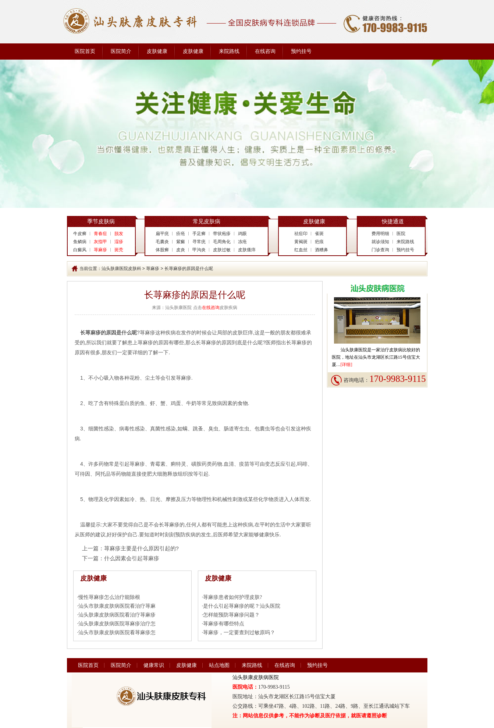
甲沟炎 (199, 249)
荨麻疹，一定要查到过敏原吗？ (239, 632)
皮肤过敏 (222, 249)
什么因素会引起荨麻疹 (131, 558)
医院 (401, 233)
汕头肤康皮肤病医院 (255, 677)
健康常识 (153, 665)
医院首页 (85, 51)
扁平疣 (162, 233)
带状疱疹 (222, 233)
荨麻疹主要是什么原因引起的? (141, 548)
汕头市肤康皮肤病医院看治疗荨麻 (117, 606)
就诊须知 (380, 241)
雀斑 (319, 233)
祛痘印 (301, 233)
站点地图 (219, 665)
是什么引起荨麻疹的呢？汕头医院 (241, 606)
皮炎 (180, 249)
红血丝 (301, 249)
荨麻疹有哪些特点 (223, 623)
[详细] (346, 364)
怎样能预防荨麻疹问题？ (231, 615)
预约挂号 (301, 51)
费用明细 (380, 233)
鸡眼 (242, 233)
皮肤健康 (157, 51)
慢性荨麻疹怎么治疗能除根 (109, 597)
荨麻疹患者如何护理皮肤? (232, 597)
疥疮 (180, 233)
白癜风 (79, 249)
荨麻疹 (152, 268)
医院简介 (121, 51)
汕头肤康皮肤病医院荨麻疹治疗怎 (117, 623)
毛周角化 (222, 241)
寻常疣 (199, 241)
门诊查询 (380, 249)
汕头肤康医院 (354, 349)
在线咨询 (265, 51)
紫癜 (180, 241)
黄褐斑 (301, 241)
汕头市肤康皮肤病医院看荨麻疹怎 (117, 632)
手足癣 (199, 233)
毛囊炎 (162, 241)
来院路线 (229, 51)
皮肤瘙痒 (247, 249)
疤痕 (319, 241)
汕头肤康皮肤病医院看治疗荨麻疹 (117, 615)
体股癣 (162, 249)
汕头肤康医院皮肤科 (121, 268)
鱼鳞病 (79, 241)
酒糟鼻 (321, 249)
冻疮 (242, 241)
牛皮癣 (79, 233)
